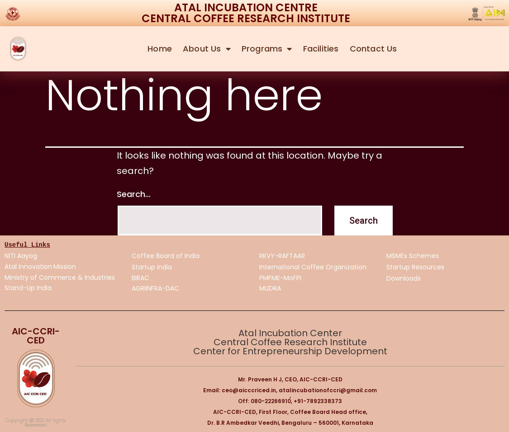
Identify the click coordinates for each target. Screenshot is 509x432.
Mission (65, 266)
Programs (267, 49)
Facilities (321, 48)
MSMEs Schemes (412, 256)
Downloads (403, 278)
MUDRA (270, 288)
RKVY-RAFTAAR (282, 256)
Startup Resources (415, 267)
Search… (134, 194)
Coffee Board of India (166, 256)
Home (159, 48)
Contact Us (373, 48)
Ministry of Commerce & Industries (60, 277)
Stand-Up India (28, 287)
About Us (207, 49)
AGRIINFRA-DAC (155, 288)
